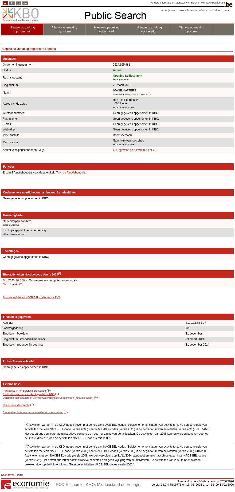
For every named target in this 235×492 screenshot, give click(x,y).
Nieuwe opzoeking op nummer (22, 29)
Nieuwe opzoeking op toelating (149, 29)
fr (12, 3)
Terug (20, 474)
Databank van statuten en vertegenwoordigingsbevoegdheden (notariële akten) (48, 397)
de (18, 3)
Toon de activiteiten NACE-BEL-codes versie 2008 (31, 297)
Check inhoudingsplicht (16, 405)
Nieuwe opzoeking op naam (64, 29)
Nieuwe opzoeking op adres (191, 29)
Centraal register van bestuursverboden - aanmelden (33, 412)
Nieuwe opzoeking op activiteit (107, 29)
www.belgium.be (215, 2)
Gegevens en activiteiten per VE (136, 150)
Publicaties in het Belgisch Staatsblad (24, 390)
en (25, 3)
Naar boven (8, 474)
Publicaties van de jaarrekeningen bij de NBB (29, 394)
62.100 (20, 280)
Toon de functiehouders (71, 172)
